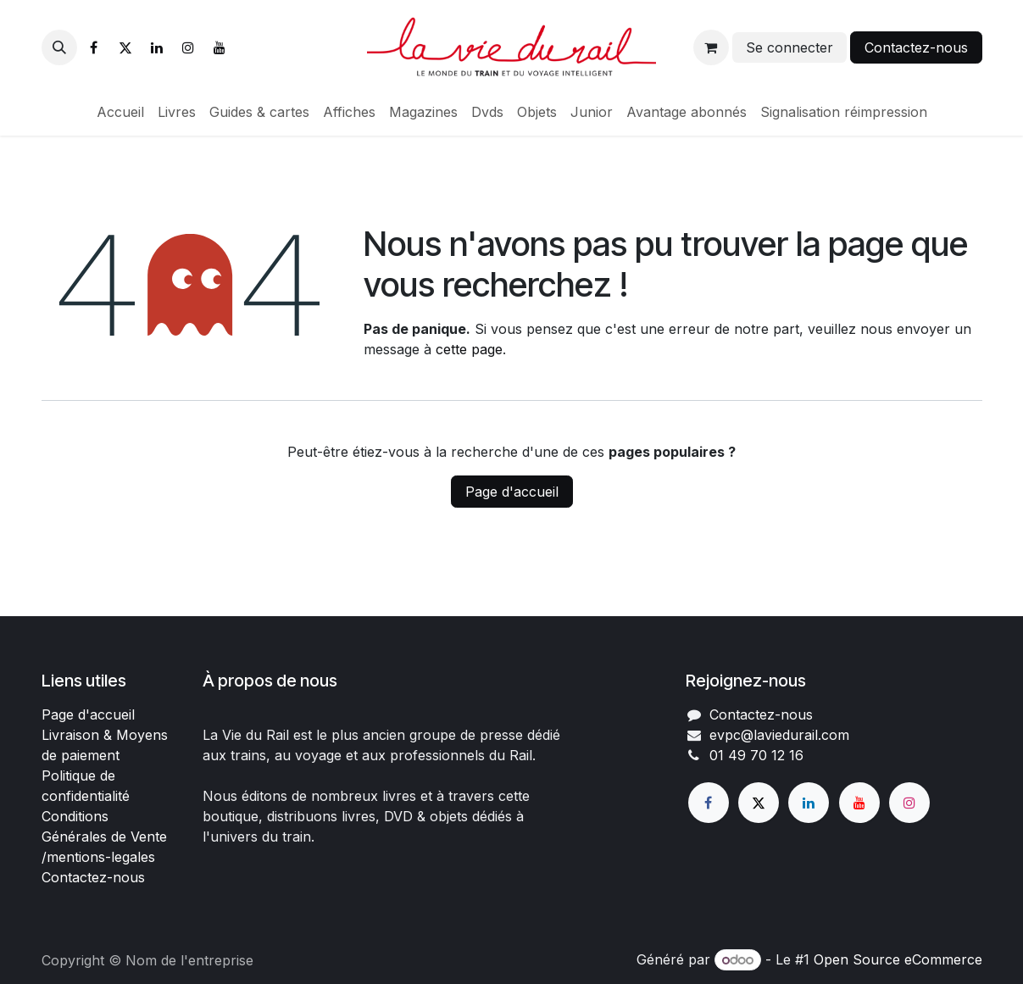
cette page (469, 349)
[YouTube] (219, 47)
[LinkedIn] (156, 47)
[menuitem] (120, 112)
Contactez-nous (916, 47)
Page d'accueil (512, 491)
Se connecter (789, 47)
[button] (59, 47)
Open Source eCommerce (898, 959)
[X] (125, 47)
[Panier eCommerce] (711, 47)
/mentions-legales (98, 856)
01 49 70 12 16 (756, 755)
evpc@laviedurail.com (779, 734)
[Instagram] (188, 47)
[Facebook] (94, 47)
